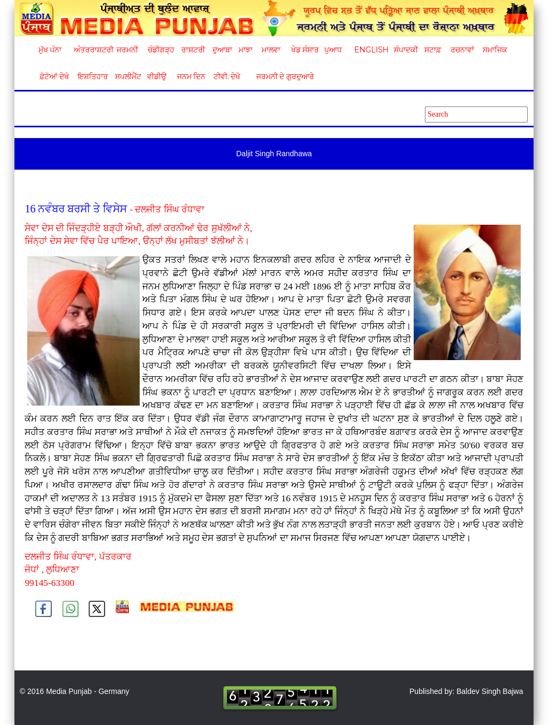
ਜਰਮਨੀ (127, 50)
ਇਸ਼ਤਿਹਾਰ (92, 76)
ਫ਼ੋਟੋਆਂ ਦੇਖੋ (53, 76)
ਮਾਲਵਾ (271, 50)
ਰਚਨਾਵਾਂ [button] (462, 50)
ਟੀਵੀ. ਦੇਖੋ (227, 76)
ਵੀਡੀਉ (156, 76)
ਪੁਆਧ (333, 50)
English (370, 50)
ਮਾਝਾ (246, 50)
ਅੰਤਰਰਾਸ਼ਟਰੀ (92, 50)
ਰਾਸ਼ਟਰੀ (193, 50)
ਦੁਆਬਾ (222, 50)
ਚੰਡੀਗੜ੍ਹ (161, 50)
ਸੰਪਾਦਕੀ (406, 50)
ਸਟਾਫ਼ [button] (432, 50)
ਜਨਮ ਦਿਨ (191, 76)
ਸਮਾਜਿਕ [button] (495, 50)
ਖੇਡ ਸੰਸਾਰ (304, 50)
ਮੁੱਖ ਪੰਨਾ (50, 50)
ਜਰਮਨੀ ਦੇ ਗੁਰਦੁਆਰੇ (281, 76)
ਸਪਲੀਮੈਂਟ (128, 76)
